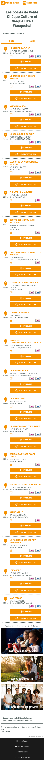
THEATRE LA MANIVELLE (21, 192)
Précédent (8, 626)
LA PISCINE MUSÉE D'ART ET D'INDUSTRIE (23, 541)
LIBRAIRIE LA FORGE (19, 370)
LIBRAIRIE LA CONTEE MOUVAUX (25, 426)
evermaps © (39, 736)
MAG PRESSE (16, 598)
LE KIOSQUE (15, 570)
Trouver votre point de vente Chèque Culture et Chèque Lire (20, 728)
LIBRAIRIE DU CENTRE (20, 48)
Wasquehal (6, 732)
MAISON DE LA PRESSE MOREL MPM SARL (24, 163)
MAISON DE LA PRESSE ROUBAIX (25, 282)
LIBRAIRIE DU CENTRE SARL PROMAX (22, 77)
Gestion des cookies (22, 746)
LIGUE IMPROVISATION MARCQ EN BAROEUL (25, 253)
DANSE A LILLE (16, 512)
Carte (32, 41)
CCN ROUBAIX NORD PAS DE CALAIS (22, 455)
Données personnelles (22, 757)
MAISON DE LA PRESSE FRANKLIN (25, 484)
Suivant (36, 626)
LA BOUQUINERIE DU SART (22, 134)
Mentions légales (22, 752)
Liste (11, 41)
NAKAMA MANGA (18, 106)
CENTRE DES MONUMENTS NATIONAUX (22, 221)
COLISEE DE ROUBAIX (19, 312)
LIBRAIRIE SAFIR (17, 398)
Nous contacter (22, 741)
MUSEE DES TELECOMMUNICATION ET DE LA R (25, 341)
